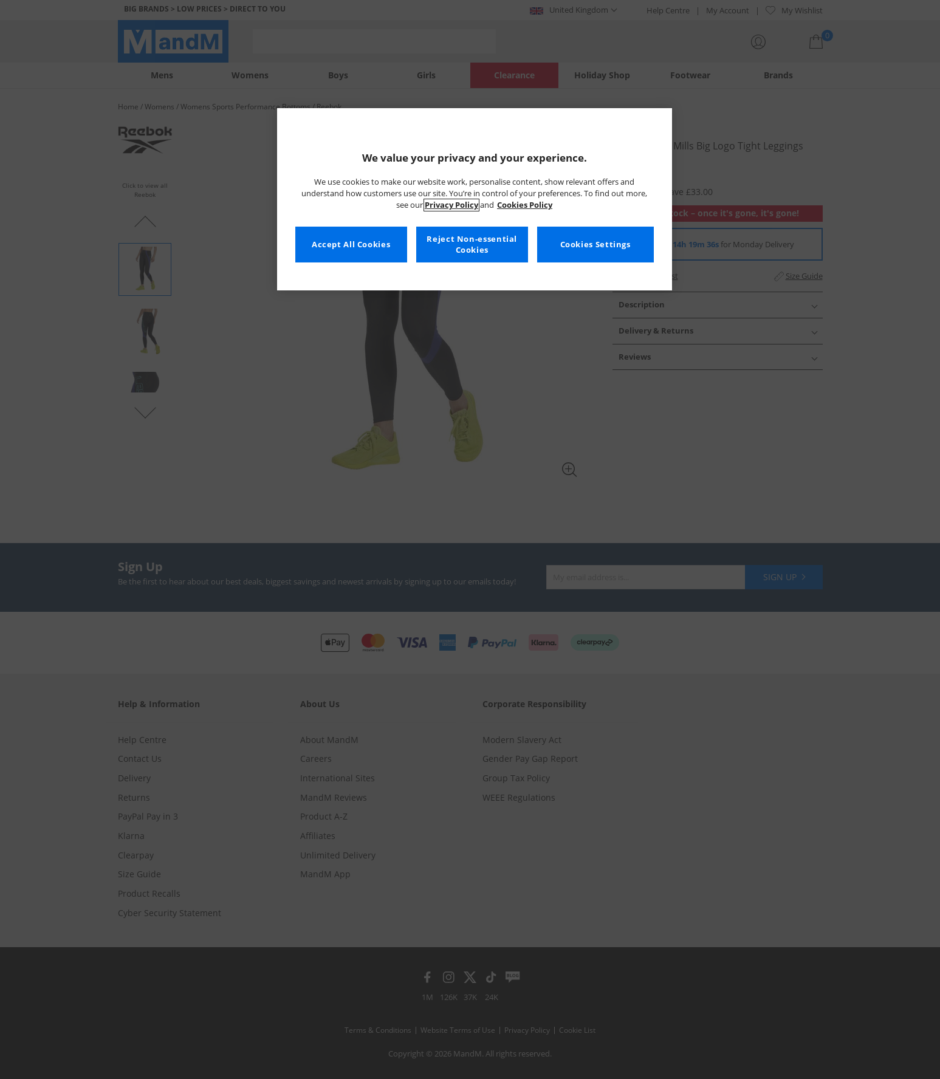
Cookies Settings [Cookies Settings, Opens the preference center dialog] (595, 244)
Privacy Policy (451, 205)
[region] (474, 199)
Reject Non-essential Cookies (472, 244)
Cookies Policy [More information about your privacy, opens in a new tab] (524, 205)
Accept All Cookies (351, 244)
